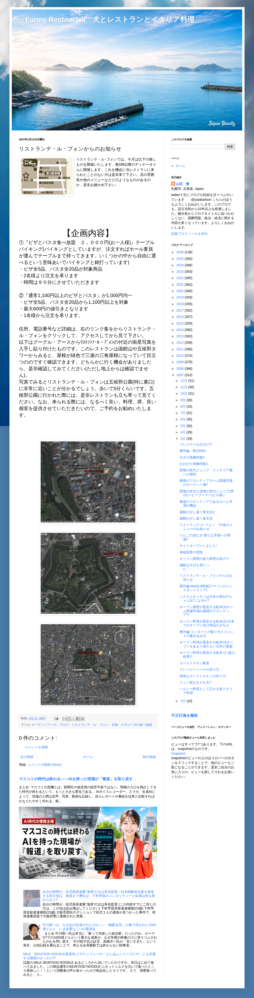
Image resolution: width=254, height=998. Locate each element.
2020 (180, 291)
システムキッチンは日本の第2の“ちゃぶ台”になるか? (206, 598)
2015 (180, 323)
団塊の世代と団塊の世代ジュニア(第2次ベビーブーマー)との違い (207, 493)
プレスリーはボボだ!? (196, 444)
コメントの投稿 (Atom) (44, 764)
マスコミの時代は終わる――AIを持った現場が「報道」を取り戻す (76, 779)
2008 (180, 368)
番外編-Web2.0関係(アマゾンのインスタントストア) (206, 588)
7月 (183, 413)
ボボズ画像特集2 (192, 457)
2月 (183, 701)
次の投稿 (26, 757)
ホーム (88, 757)
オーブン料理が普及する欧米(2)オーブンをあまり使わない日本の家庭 (206, 644)
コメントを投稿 (36, 747)
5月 (183, 426)
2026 (180, 252)
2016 (180, 317)
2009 (180, 362)
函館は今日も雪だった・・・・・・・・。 (198, 567)
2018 (180, 304)
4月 (183, 432)
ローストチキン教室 (194, 663)
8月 (183, 406)
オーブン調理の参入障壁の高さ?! (204, 559)
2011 (180, 349)
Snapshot (178, 753)
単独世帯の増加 (191, 552)
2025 (180, 259)
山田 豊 (182, 184)
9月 (183, 400)
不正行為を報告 (184, 715)
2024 (180, 265)
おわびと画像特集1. (194, 464)
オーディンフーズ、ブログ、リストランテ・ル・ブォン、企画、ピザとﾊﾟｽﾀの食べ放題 (92, 724)
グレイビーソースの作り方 (199, 669)
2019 (180, 297)
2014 (180, 330)
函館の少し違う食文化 (196, 518)
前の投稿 (149, 757)
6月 (183, 419)
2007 (180, 375)
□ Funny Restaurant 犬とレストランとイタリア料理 (106, 19)
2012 (180, 342)
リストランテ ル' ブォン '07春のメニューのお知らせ (206, 527)
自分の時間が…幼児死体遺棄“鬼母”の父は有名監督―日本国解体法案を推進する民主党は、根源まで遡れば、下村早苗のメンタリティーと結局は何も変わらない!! (99, 896)
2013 (180, 336)
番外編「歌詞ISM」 (194, 451)
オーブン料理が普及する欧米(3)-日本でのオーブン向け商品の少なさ (207, 623)
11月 (184, 387)
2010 (180, 355)
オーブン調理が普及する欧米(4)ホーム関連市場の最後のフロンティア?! (206, 611)
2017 (180, 310)
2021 (180, 284)
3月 (183, 439)
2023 (180, 271)
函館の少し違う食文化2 (197, 512)
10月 (184, 393)
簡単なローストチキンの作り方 (203, 676)
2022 (180, 278)
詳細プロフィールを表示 (189, 234)
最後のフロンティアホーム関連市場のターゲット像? (206, 482)
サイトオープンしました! (198, 546)
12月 (184, 381)
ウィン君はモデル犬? (195, 682)
